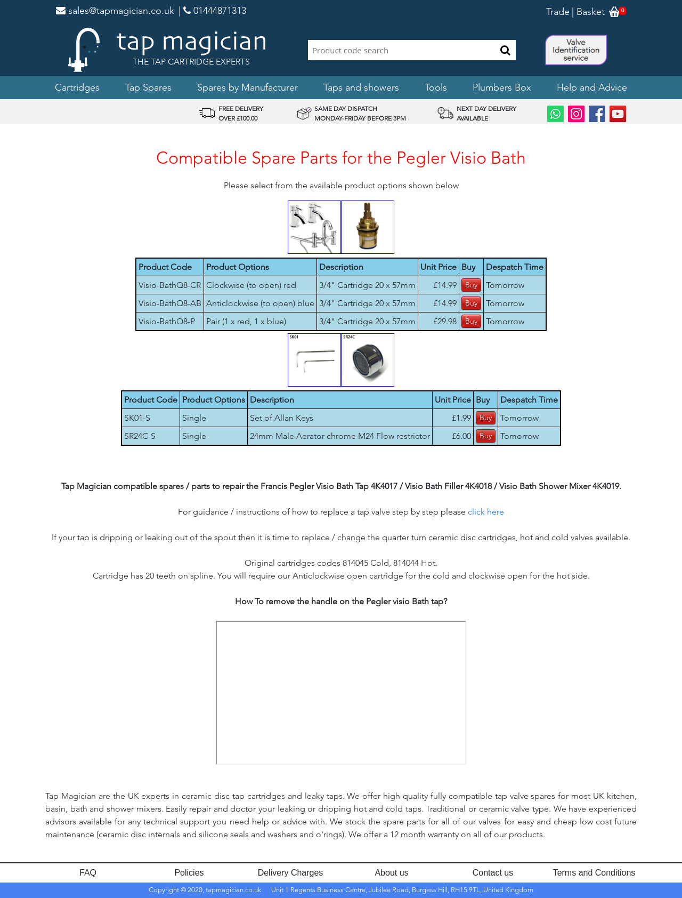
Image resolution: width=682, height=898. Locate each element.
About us (391, 872)
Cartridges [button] (77, 87)
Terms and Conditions (594, 872)
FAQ (87, 872)
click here (486, 512)
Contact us (493, 872)
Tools (436, 87)
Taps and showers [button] (361, 87)
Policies (189, 872)
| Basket (588, 12)
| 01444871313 (212, 11)
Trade (558, 12)
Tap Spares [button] (148, 87)
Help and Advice (592, 87)
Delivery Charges (290, 872)
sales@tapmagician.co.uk (115, 11)
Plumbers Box (502, 87)
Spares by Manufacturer (247, 87)
